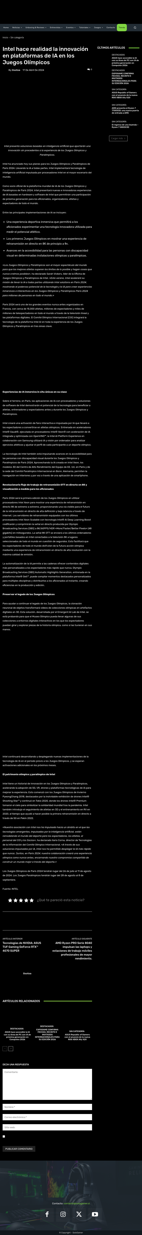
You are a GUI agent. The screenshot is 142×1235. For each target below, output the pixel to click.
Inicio (5, 37)
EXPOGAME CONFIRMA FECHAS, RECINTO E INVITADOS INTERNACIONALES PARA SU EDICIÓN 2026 (47, 1034)
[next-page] (11, 1048)
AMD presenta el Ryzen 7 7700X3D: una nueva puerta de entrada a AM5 (125, 110)
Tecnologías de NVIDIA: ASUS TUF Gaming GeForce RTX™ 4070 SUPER (22, 946)
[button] (135, 27)
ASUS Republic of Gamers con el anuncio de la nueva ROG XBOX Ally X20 (77, 1037)
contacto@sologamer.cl (77, 1203)
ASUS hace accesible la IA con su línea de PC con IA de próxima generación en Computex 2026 (17, 1036)
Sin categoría (17, 37)
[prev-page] (5, 1048)
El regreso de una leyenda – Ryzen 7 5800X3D (125, 126)
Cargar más (118, 138)
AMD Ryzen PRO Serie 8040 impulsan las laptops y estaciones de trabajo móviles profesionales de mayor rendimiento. (72, 950)
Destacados (16, 1029)
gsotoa (16, 70)
